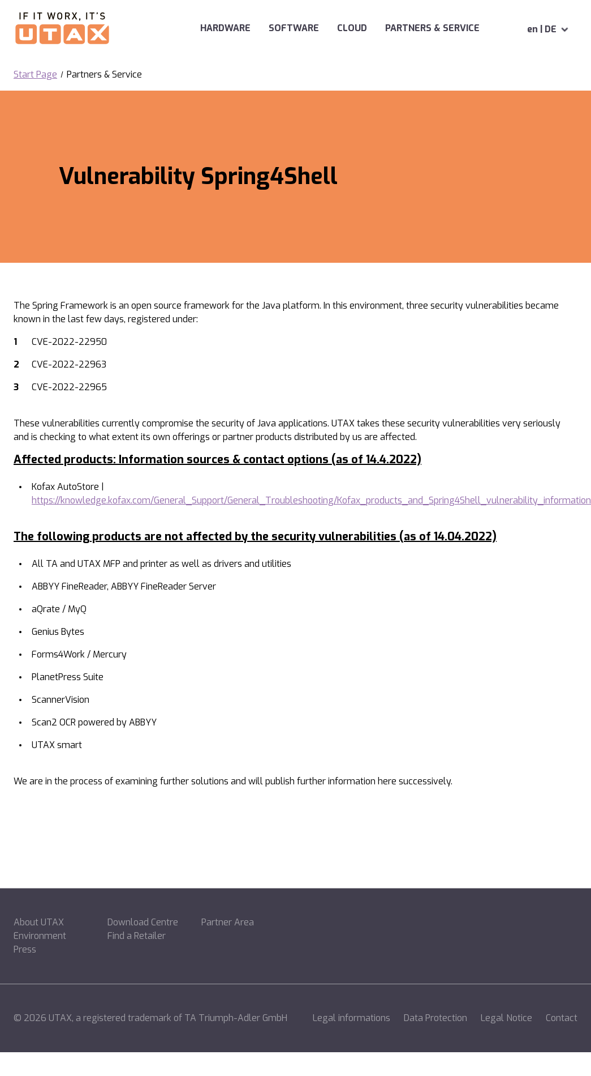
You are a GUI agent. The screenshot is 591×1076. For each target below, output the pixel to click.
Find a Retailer (136, 936)
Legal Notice (506, 1018)
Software (257, 28)
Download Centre (142, 922)
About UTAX (39, 922)
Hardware (189, 28)
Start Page (35, 74)
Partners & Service (414, 28)
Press (25, 949)
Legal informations (351, 1018)
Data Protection (435, 1018)
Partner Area (227, 922)
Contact (561, 1018)
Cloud (316, 28)
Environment (40, 936)
